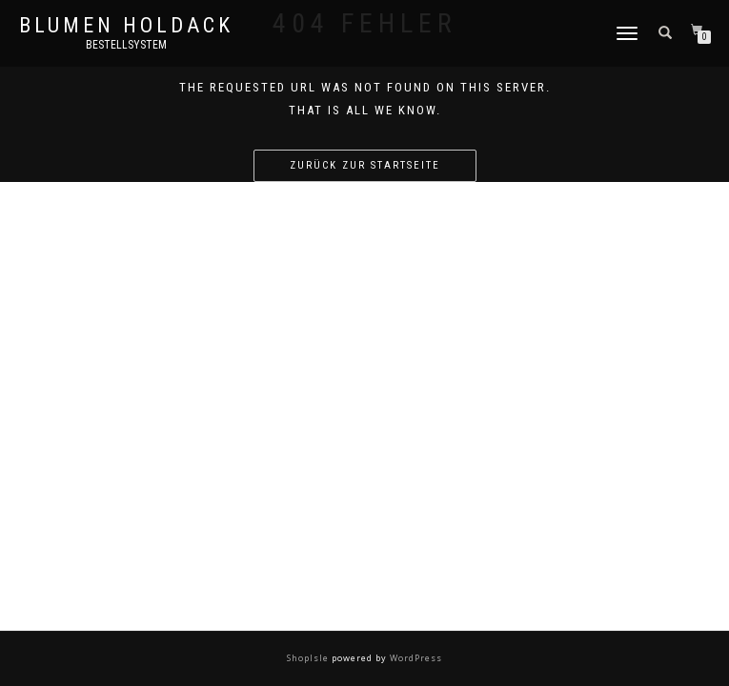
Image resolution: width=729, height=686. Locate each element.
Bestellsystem (126, 44)
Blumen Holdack (126, 25)
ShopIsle (309, 658)
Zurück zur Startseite (365, 165)
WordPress (414, 658)
